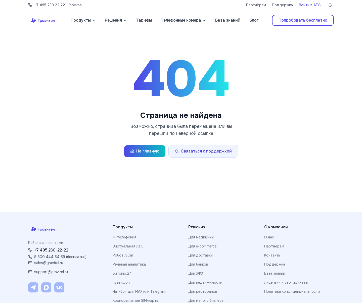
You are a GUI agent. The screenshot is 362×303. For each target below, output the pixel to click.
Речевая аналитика (129, 264)
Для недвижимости (205, 282)
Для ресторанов (202, 291)
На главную (144, 151)
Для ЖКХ (195, 273)
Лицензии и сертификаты (286, 282)
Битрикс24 (122, 273)
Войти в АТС (310, 5)
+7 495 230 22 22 (46, 5)
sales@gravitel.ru (45, 263)
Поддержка (282, 5)
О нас (269, 237)
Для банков (198, 264)
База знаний (274, 273)
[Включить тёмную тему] (330, 5)
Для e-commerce (202, 246)
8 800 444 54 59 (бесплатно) (57, 257)
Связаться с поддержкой (203, 151)
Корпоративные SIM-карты (136, 300)
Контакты (272, 255)
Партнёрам (256, 5)
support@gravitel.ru (48, 272)
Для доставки (200, 255)
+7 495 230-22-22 (48, 250)
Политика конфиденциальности (292, 291)
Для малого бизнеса (205, 300)
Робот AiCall (123, 255)
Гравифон (121, 282)
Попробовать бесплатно (303, 20)
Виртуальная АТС (128, 246)
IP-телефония (124, 237)
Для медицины (201, 237)
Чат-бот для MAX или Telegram (139, 291)
